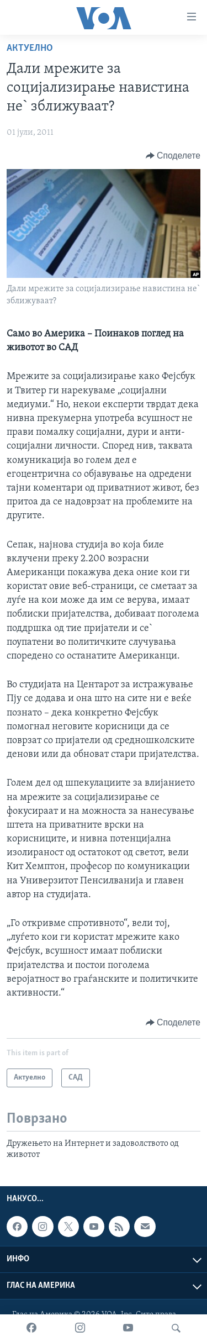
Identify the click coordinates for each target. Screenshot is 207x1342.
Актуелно (30, 48)
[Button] (173, 156)
